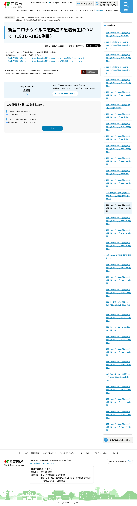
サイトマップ (23, 453)
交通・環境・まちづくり (52, 10)
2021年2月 (79, 17)
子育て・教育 (35, 10)
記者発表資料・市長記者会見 (56, 17)
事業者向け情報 (112, 10)
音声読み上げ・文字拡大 (39, 2)
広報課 (26, 90)
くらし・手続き (21, 10)
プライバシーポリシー (101, 453)
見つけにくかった (30, 122)
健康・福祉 (69, 10)
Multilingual (54, 2)
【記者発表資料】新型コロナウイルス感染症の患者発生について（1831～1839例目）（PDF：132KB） (45, 58)
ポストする (94, 45)
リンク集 (115, 453)
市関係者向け (35, 453)
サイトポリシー (86, 453)
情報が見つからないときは (120, 440)
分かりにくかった (30, 114)
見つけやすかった (14, 122)
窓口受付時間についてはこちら (42, 463)
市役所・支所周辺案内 (117, 461)
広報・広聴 (40, 17)
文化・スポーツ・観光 (84, 10)
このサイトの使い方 (49, 453)
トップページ (20, 17)
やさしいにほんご (68, 2)
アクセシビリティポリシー (68, 453)
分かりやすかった (14, 114)
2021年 (70, 17)
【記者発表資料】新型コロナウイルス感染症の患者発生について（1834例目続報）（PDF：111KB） (44, 61)
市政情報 (99, 10)
